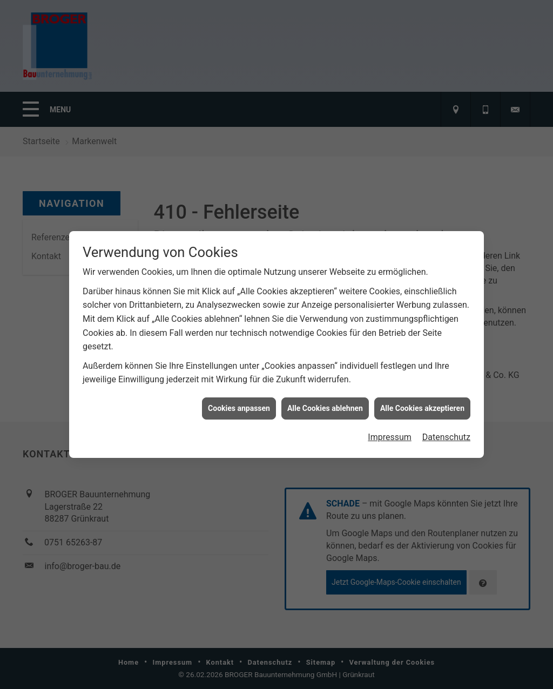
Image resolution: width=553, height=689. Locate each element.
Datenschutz (446, 433)
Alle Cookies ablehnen (325, 404)
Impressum (390, 433)
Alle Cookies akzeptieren (422, 404)
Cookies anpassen (239, 404)
